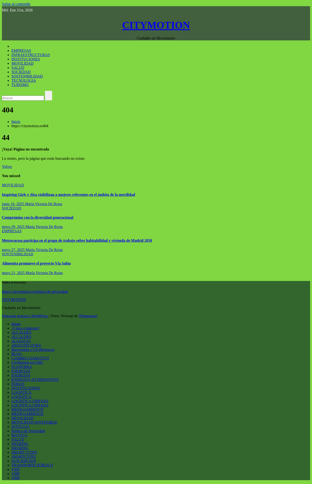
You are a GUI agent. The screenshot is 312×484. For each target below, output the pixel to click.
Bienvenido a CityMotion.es (32, 350)
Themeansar (88, 316)
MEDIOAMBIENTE (27, 409)
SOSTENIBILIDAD (27, 76)
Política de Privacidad (28, 431)
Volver (7, 167)
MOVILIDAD (22, 63)
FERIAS (18, 384)
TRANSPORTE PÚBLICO (32, 465)
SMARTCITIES (23, 457)
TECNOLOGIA (23, 80)
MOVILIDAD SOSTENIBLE (34, 422)
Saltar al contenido (16, 4)
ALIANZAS (20, 341)
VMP (15, 469)
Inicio (15, 122)
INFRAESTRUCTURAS (30, 55)
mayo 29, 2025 (14, 227)
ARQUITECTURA (26, 345)
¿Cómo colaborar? (25, 328)
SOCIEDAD (21, 72)
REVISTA (19, 435)
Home (16, 324)
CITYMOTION (156, 25)
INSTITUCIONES (25, 59)
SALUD (17, 68)
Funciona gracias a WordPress (25, 316)
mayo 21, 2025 (14, 273)
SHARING (19, 444)
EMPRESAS (21, 50)
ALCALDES (21, 332)
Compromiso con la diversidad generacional (37, 217)
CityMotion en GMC (27, 362)
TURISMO (20, 85)
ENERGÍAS (20, 371)
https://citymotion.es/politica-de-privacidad (35, 292)
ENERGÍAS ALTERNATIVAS (35, 380)
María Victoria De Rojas (43, 204)
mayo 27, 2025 (14, 250)
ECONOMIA (21, 367)
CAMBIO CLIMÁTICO (30, 358)
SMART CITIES (24, 452)
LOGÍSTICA (21, 392)
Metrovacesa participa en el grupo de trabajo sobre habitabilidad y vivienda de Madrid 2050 (77, 240)
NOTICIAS (20, 427)
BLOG (16, 354)
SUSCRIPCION (23, 461)
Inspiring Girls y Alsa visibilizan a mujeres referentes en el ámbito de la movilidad (68, 195)
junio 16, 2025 (13, 204)
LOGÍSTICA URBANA (29, 401)
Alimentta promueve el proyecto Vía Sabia (36, 263)
